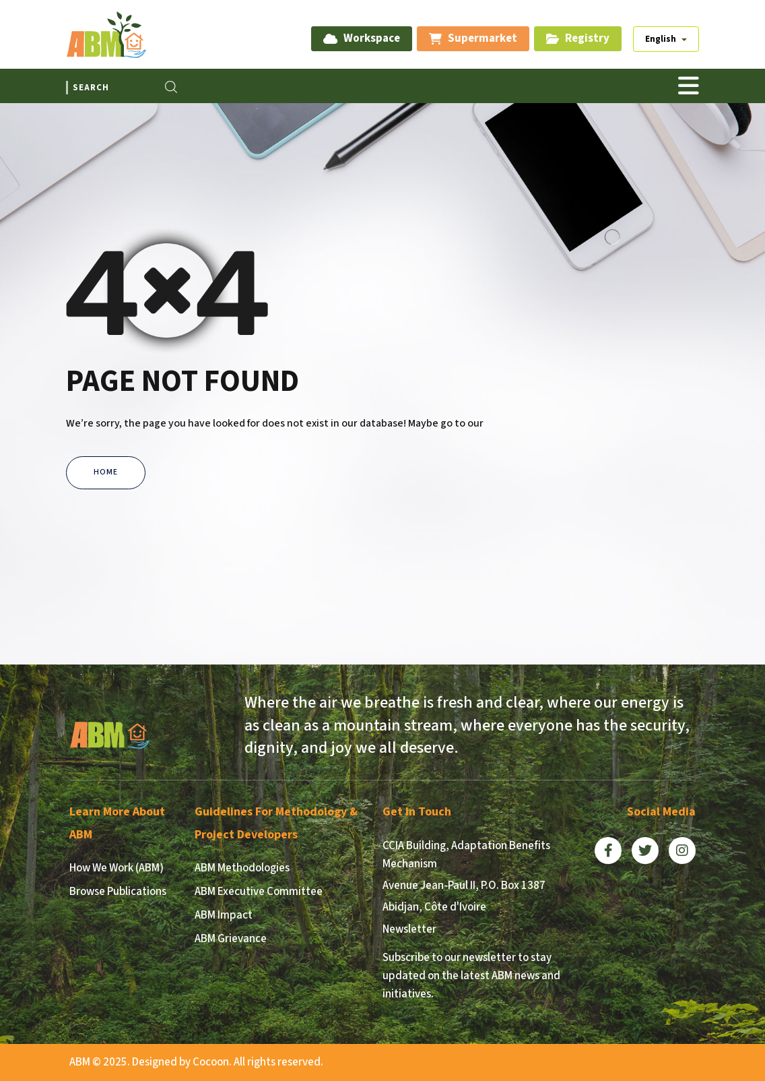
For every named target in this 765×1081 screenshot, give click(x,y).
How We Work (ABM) (116, 868)
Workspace (361, 38)
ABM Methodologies (242, 868)
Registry (577, 38)
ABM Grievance (231, 939)
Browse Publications (117, 892)
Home (106, 472)
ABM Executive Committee (259, 892)
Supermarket (473, 38)
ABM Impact (224, 915)
